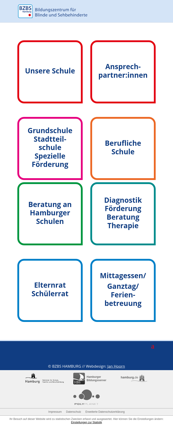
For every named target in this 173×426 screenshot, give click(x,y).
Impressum (55, 411)
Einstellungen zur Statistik (86, 422)
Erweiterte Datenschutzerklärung (105, 411)
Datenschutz (73, 411)
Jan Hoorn (116, 366)
